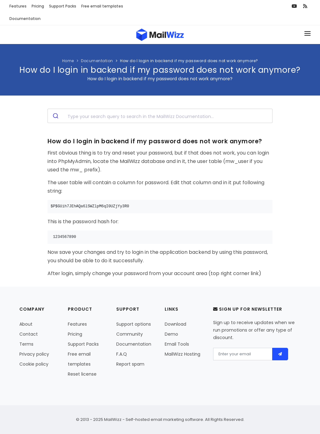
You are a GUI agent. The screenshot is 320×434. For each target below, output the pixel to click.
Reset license (82, 374)
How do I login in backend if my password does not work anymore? (189, 60)
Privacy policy (34, 354)
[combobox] (160, 116)
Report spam (130, 364)
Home (68, 60)
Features (18, 6)
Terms (26, 344)
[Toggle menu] (307, 34)
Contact (28, 334)
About (25, 324)
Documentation (25, 18)
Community (129, 334)
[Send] (280, 354)
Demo (171, 334)
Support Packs (62, 6)
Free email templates (102, 6)
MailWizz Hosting (182, 354)
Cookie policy (33, 364)
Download (175, 324)
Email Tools (177, 344)
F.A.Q (121, 354)
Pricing (38, 6)
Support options (133, 324)
